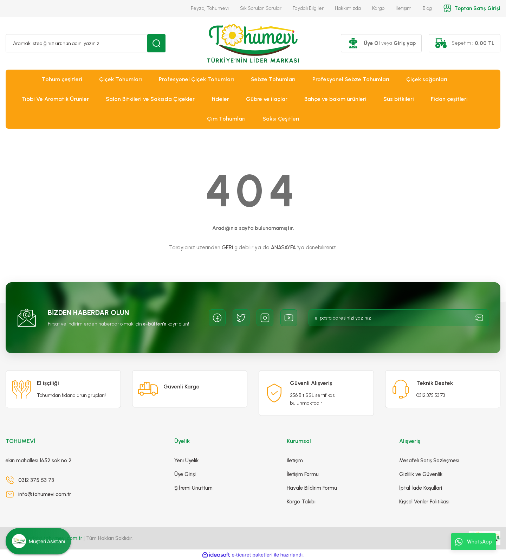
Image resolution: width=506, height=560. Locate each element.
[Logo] (253, 43)
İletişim (403, 8)
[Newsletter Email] (399, 317)
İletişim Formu (303, 474)
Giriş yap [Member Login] (405, 43)
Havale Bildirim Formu (312, 488)
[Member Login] (353, 43)
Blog (427, 8)
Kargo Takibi (301, 501)
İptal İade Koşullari (420, 488)
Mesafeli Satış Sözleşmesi (429, 460)
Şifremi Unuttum (193, 488)
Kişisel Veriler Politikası (424, 501)
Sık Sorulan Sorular (260, 8)
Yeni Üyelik (186, 460)
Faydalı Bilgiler (308, 8)
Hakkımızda (348, 8)
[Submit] (479, 317)
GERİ (227, 247)
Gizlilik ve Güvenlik (420, 474)
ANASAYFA (283, 247)
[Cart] (464, 43)
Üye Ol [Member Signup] (372, 43)
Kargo (378, 8)
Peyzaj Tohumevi (210, 8)
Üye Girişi (185, 474)
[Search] (86, 43)
